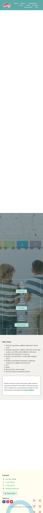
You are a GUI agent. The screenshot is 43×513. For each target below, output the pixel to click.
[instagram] (7, 501)
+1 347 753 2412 (10, 482)
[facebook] (3, 501)
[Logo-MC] (6, 2)
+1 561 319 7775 (10, 485)
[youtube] (11, 501)
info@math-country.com (12, 488)
